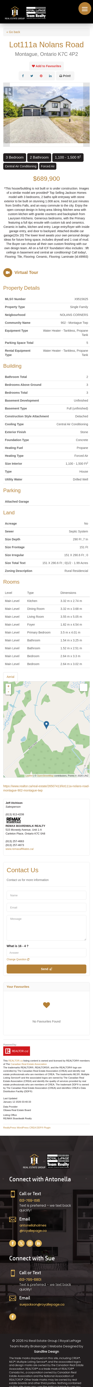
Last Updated (10, 1098)
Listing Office (10, 1115)
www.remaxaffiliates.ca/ (20, 849)
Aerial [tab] (10, 676)
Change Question (18, 959)
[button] (84, 8)
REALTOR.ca (15, 1060)
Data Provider (10, 1106)
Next (86, 115)
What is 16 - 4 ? (17, 946)
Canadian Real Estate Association (29, 1064)
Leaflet (29, 775)
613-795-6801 (30, 1279)
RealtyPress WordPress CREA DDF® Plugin (27, 1127)
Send (46, 969)
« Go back (13, 32)
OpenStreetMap (45, 775)
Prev (6, 115)
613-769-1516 (29, 1200)
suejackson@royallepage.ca (42, 1304)
